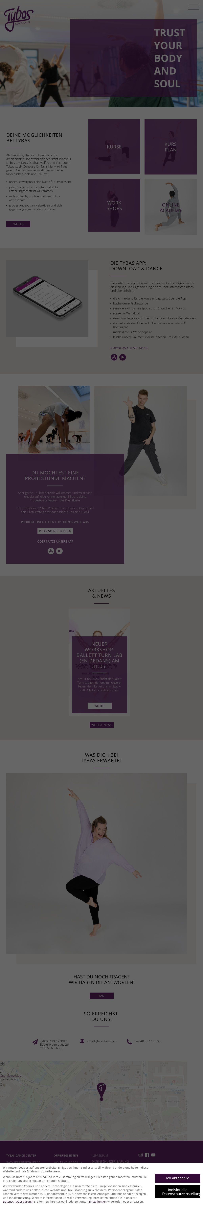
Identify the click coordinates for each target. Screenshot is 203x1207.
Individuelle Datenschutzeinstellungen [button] (181, 1191)
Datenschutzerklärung (18, 1201)
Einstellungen (97, 1201)
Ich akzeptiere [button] (177, 1178)
